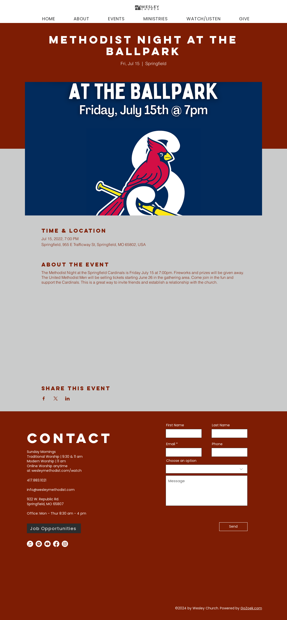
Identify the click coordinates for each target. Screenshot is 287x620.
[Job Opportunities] (54, 528)
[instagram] (65, 544)
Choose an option (181, 460)
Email (170, 444)
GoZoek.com (251, 608)
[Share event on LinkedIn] (67, 398)
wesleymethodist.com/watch (56, 470)
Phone (217, 444)
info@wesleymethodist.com (51, 489)
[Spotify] (39, 544)
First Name (175, 425)
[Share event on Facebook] (43, 398)
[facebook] (56, 544)
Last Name (221, 425)
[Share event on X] (55, 398)
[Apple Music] (30, 544)
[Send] (233, 526)
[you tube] (47, 544)
